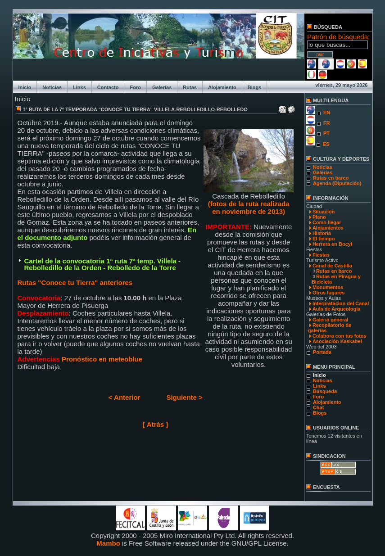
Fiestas (321, 255)
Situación (324, 211)
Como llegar (327, 222)
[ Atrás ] (155, 424)
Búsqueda (325, 391)
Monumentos (328, 287)
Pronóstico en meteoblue (101, 359)
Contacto (108, 87)
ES (326, 144)
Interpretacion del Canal (341, 303)
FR (326, 123)
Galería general (331, 319)
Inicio (25, 87)
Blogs (255, 87)
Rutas (190, 87)
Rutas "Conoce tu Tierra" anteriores (75, 282)
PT (326, 133)
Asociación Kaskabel (337, 341)
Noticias (52, 87)
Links (79, 87)
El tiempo (324, 238)
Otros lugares (329, 292)
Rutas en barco (331, 178)
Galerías (162, 87)
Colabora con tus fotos (340, 336)
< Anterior (124, 397)
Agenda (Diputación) (337, 183)
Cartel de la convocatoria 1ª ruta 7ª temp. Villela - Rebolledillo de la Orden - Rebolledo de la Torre (102, 264)
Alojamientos (328, 228)
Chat (318, 407)
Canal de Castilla (332, 265)
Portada (322, 352)
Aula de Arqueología (337, 309)
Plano (319, 217)
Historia (322, 233)
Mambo (108, 543)
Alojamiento (222, 87)
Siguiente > (184, 397)
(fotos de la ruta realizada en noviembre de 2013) (249, 207)
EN (326, 112)
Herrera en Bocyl (332, 244)
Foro (135, 87)
